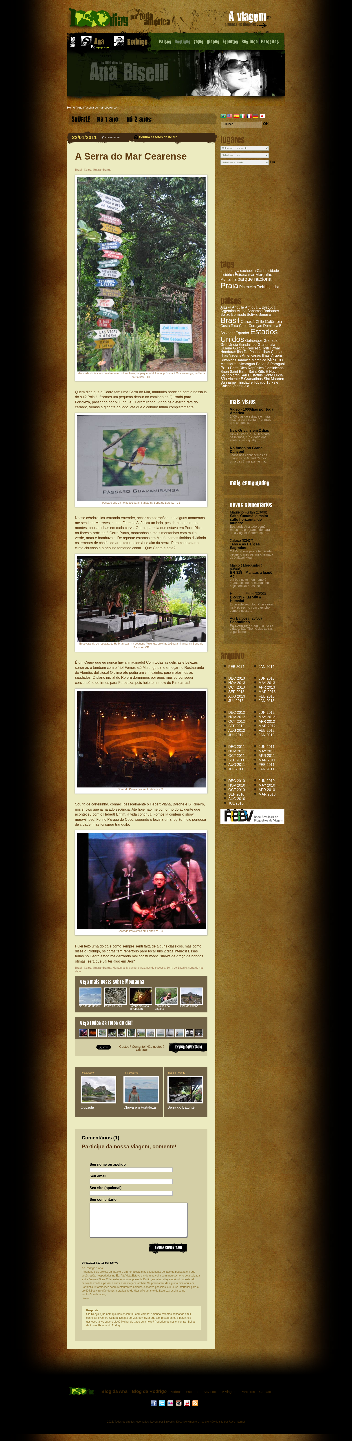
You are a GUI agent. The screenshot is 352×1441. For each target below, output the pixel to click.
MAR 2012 (267, 726)
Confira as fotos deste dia (158, 137)
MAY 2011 (267, 751)
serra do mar (195, 967)
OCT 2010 (236, 790)
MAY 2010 (267, 785)
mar (251, 275)
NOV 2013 (236, 683)
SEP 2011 (236, 760)
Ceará (87, 169)
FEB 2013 (267, 696)
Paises (165, 41)
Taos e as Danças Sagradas (245, 546)
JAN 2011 (266, 769)
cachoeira (248, 271)
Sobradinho (240, 622)
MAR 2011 (267, 760)
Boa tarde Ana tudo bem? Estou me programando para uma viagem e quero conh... (250, 530)
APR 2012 (267, 721)
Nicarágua (247, 364)
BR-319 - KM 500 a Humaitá (245, 599)
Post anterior (88, 1072)
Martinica (259, 360)
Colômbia (273, 321)
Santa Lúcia (273, 375)
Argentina (228, 311)
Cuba (243, 326)
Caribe (262, 271)
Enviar (168, 1254)
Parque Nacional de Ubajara (141, 1006)
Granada (270, 340)
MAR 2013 (267, 692)
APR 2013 (267, 687)
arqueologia (229, 271)
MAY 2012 (267, 717)
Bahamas (255, 311)
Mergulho (263, 274)
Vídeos (176, 1398)
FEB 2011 (267, 765)
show (78, 971)
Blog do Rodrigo (176, 1072)
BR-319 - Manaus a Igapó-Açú (252, 574)
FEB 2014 (236, 667)
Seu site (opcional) (105, 1188)
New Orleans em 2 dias (249, 430)
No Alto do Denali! (90, 1005)
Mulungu (131, 967)
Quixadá (87, 1107)
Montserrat (229, 364)
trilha (275, 287)
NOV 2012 (236, 717)
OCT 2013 (236, 687)
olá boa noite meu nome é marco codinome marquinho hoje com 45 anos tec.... (249, 583)
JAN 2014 (266, 667)
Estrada (241, 275)
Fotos (198, 41)
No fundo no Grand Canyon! (246, 450)
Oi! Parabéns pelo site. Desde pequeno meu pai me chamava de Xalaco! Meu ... (251, 554)
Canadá (247, 321)
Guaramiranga (102, 169)
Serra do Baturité (177, 967)
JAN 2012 (266, 735)
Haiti (265, 348)
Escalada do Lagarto (166, 1006)
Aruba (241, 311)
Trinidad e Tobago (251, 382)
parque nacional (255, 279)
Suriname (228, 382)
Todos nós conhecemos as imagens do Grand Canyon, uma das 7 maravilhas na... (249, 458)
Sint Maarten (274, 379)
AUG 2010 (236, 799)
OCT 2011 (236, 756)
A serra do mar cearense (101, 107)
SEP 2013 (236, 692)
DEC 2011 (236, 747)
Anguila (238, 307)
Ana (79, 107)
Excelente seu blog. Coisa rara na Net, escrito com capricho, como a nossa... (251, 607)
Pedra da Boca (115, 1005)
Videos (213, 41)
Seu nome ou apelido (108, 1164)
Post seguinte (131, 1072)
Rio (242, 287)
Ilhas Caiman (272, 352)
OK (266, 124)
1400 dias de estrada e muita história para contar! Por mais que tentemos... (250, 420)
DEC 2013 (236, 678)
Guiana (226, 348)
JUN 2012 (267, 712)
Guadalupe (248, 345)
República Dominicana (266, 368)
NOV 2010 (236, 785)
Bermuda (238, 314)
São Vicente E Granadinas (241, 379)
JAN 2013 (266, 701)
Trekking (264, 287)
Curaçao (255, 326)
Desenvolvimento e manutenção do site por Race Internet (210, 1428)
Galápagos (253, 340)
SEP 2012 (236, 726)
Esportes (230, 41)
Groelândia (229, 345)
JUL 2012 (236, 735)
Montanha (228, 279)
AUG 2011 (236, 765)
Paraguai (277, 364)
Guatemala (266, 345)
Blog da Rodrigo (149, 1398)
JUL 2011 (236, 769)
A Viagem (229, 1398)
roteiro (251, 287)
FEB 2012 (267, 730)
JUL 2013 (236, 701)
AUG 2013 (236, 696)
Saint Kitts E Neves (264, 372)
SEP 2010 (236, 794)
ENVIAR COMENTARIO (188, 1047)
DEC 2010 (236, 781)
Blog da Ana (114, 1398)
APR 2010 (267, 790)
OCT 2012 (236, 721)
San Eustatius (252, 375)
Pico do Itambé (191, 1005)
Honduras (228, 352)
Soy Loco (250, 41)
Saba (224, 372)
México (275, 359)
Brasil (230, 320)
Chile (260, 322)
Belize (225, 314)
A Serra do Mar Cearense (131, 156)
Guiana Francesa (247, 348)
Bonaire (265, 314)
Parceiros (270, 41)
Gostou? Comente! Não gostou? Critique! (141, 1048)
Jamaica (244, 360)
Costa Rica (229, 326)
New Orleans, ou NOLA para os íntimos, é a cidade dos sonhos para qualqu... (250, 437)
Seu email (98, 1176)
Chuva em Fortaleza (139, 1107)
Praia (229, 285)
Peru (224, 368)
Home (71, 107)
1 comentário (111, 137)
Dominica (270, 326)
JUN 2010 (267, 781)
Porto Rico (238, 368)
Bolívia (252, 314)
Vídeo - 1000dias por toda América (251, 411)
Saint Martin (230, 375)
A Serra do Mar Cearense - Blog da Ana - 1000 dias (119, 19)
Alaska (225, 307)
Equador (242, 333)
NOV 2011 (236, 751)
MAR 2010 (267, 794)
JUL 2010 (236, 803)
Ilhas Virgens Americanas (240, 355)
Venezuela (240, 386)
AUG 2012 (236, 730)
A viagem (246, 20)
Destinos (182, 41)
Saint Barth (239, 372)
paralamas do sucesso (151, 967)
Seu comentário (103, 1199)
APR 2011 (267, 756)
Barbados (271, 311)
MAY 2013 (267, 683)
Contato (265, 1398)
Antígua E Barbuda (260, 307)
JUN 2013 (267, 678)
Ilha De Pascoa (249, 352)
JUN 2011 (267, 747)
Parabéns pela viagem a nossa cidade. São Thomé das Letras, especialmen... (251, 629)
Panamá (262, 364)
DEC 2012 (236, 712)
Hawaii (275, 348)
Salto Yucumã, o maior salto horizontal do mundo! (249, 519)
